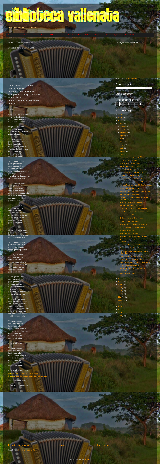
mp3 (38, 376)
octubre (123, 129)
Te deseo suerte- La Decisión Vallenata (133, 224)
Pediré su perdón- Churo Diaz (130, 248)
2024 (120, 120)
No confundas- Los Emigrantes (130, 205)
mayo (122, 145)
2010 (120, 312)
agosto (122, 136)
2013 (120, 306)
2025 (120, 117)
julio (121, 139)
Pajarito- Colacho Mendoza (129, 221)
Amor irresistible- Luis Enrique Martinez (134, 182)
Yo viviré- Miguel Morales (128, 160)
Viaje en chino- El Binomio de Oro (132, 256)
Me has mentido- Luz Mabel (129, 233)
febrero (123, 151)
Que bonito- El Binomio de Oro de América (135, 262)
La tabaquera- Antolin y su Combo (132, 259)
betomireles (20, 376)
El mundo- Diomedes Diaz (129, 230)
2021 (120, 281)
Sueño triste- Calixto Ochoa (129, 188)
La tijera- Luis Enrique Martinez (131, 163)
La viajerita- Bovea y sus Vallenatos (132, 245)
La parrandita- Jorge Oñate (129, 265)
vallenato (44, 376)
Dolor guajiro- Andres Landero (130, 194)
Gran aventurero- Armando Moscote (132, 202)
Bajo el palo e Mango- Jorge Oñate (132, 157)
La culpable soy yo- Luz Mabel (130, 169)
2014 (120, 303)
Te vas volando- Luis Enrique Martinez (133, 209)
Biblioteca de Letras (57, 35)
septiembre (124, 132)
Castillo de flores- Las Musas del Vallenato (135, 191)
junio (122, 142)
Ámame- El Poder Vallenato (129, 176)
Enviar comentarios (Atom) (27, 450)
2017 (120, 294)
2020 (120, 284)
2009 (120, 316)
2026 (120, 114)
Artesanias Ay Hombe (114, 35)
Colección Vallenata (39, 35)
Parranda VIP (130, 35)
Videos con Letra (22, 35)
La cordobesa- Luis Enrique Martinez (133, 227)
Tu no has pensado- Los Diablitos (131, 179)
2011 (120, 309)
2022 (120, 278)
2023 (120, 123)
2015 (120, 300)
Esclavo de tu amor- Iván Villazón (131, 218)
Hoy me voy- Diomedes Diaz (130, 166)
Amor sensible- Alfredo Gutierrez (131, 172)
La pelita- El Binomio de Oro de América (134, 212)
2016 (120, 297)
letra (34, 376)
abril (121, 148)
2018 (120, 291)
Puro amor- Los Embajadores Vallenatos (134, 237)
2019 (120, 288)
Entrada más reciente (19, 445)
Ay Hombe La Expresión (93, 35)
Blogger (87, 459)
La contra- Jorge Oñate (128, 215)
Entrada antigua (102, 445)
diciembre (123, 126)
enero (122, 154)
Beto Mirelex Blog (74, 35)
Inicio (10, 35)
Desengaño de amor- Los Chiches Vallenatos (136, 185)
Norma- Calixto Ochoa (127, 273)
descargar (28, 376)
